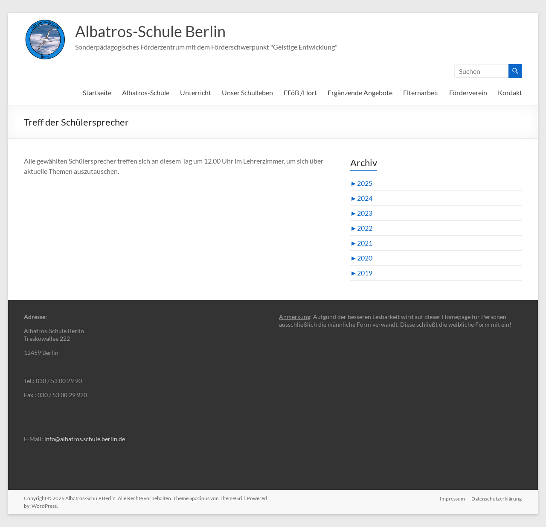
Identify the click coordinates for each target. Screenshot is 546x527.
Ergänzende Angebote (360, 92)
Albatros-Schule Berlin (150, 31)
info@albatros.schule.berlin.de (84, 438)
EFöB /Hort (300, 92)
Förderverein (468, 92)
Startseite (97, 92)
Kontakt (510, 92)
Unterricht (195, 92)
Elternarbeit (421, 92)
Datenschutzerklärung (497, 498)
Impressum (452, 498)
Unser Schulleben (247, 92)
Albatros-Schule (145, 92)
